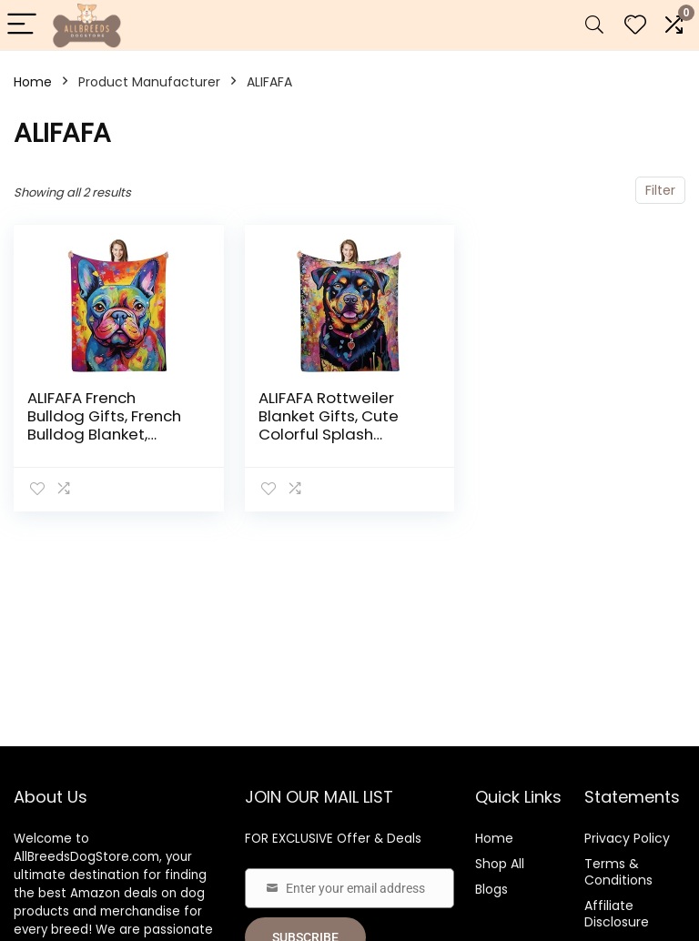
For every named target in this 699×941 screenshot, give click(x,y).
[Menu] (22, 25)
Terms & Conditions (618, 872)
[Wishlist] (635, 25)
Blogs (491, 889)
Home (33, 82)
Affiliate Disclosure (616, 913)
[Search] (594, 25)
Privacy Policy (627, 838)
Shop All (499, 864)
